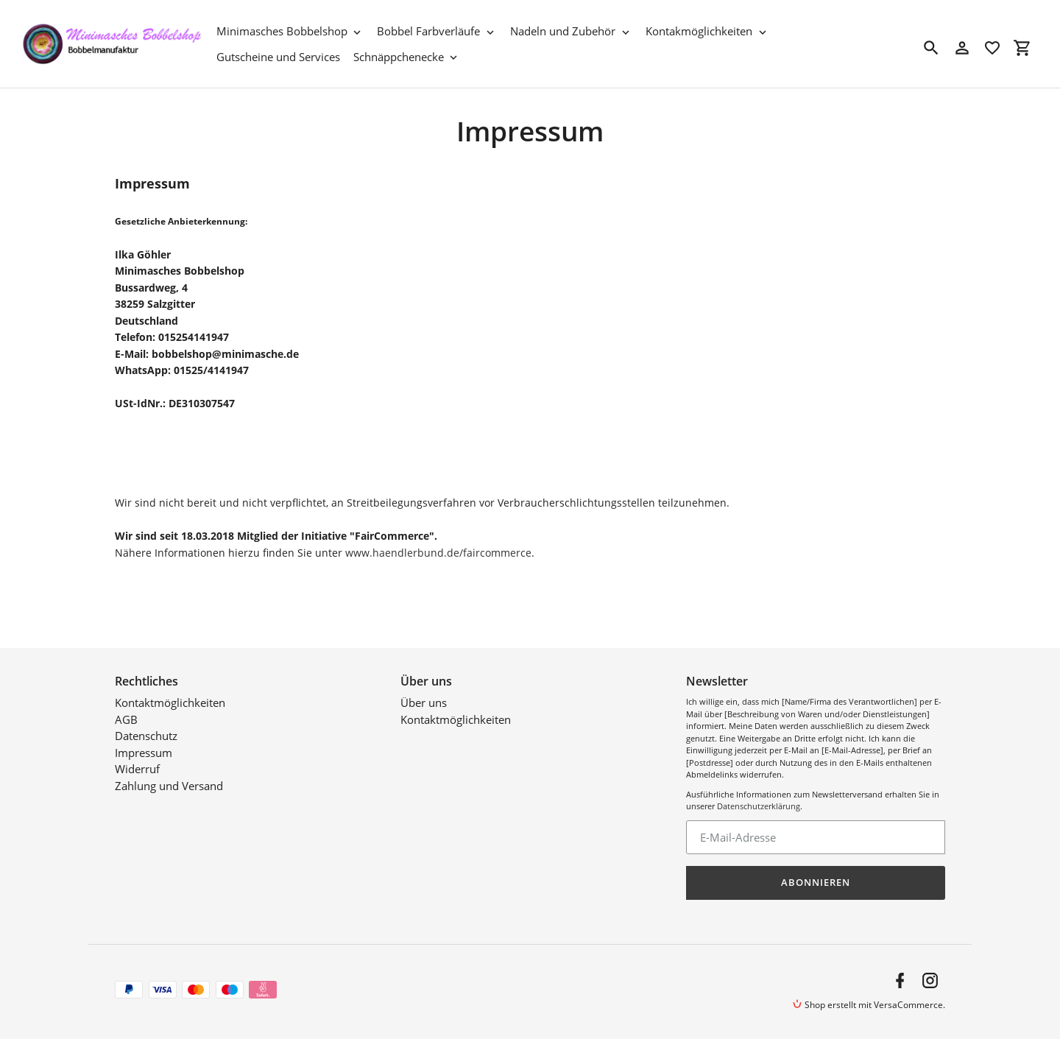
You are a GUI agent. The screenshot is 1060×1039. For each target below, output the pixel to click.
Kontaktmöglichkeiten (170, 702)
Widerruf (137, 768)
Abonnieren (815, 882)
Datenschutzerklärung (758, 805)
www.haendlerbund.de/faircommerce (438, 553)
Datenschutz (146, 735)
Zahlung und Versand (169, 785)
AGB (126, 719)
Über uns (423, 702)
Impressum (143, 752)
